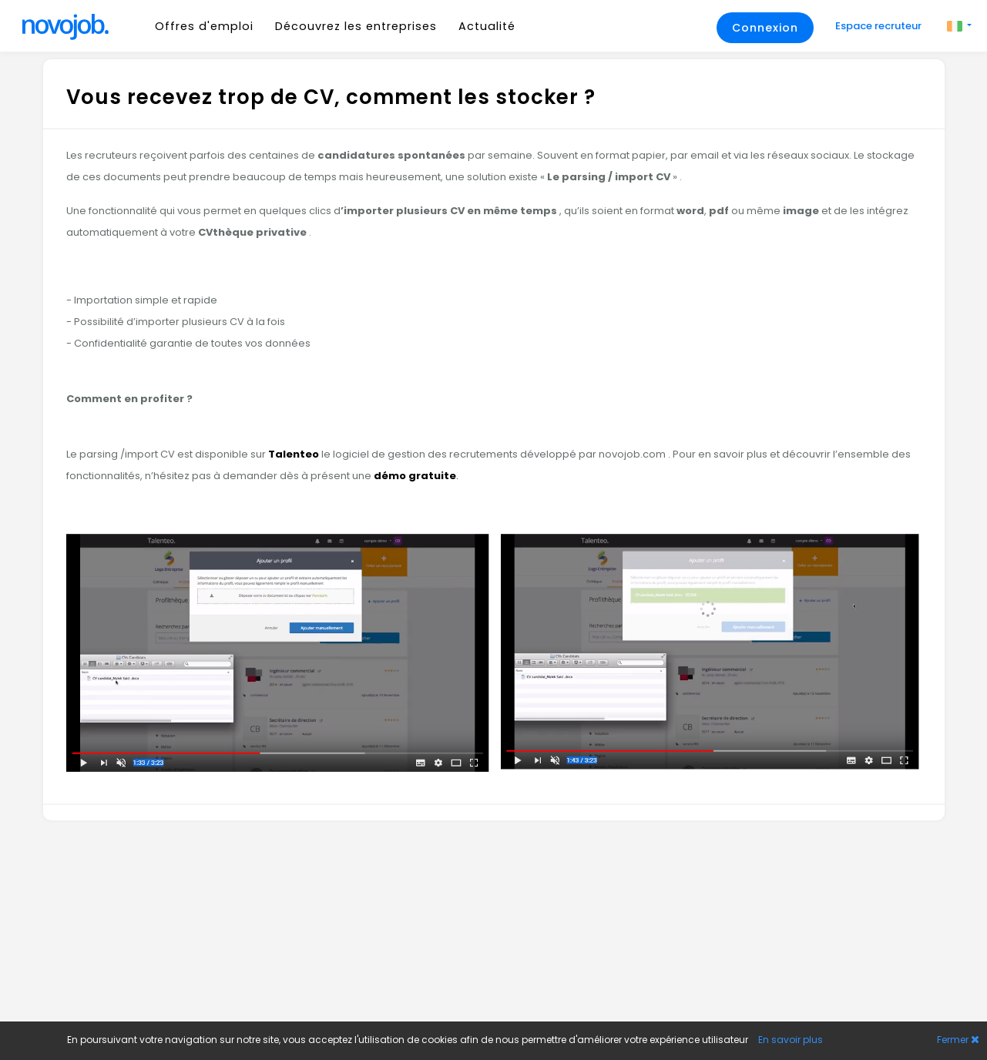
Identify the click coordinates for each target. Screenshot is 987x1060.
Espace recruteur (879, 25)
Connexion (765, 27)
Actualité (486, 26)
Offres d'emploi (204, 26)
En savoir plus (790, 1039)
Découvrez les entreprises (356, 26)
